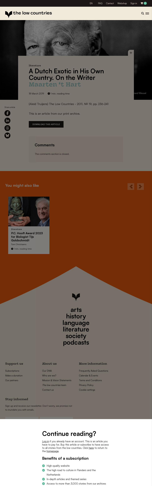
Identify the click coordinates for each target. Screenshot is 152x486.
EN (91, 3)
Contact (110, 3)
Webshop (122, 3)
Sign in (133, 3)
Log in (45, 441)
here (91, 447)
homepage (52, 451)
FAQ (100, 3)
